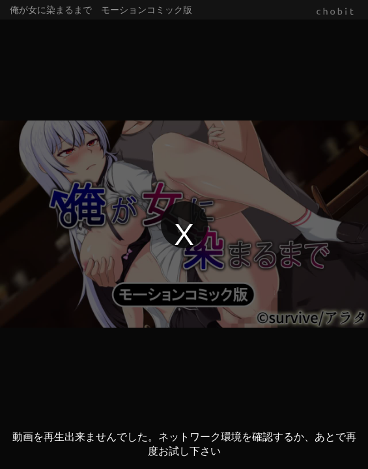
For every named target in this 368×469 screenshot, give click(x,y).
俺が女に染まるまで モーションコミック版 (101, 10)
